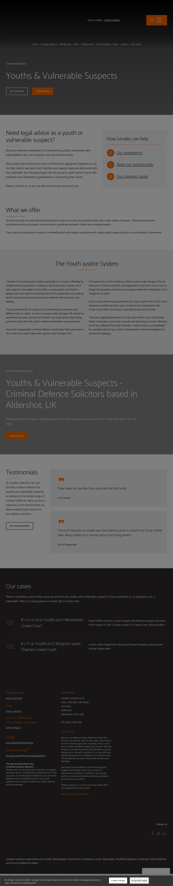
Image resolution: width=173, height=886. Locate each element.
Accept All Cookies (139, 880)
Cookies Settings (118, 880)
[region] (86, 881)
